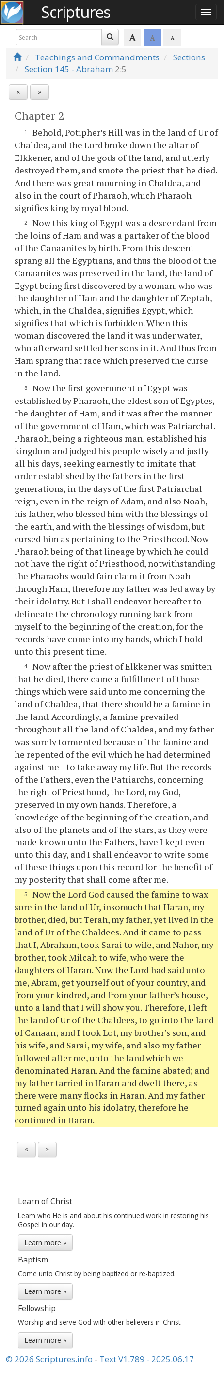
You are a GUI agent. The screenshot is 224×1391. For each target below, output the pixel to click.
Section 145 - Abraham (69, 68)
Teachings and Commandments (97, 57)
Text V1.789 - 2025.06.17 (146, 1358)
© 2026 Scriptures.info (49, 1358)
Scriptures (75, 11)
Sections (189, 57)
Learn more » (45, 1242)
